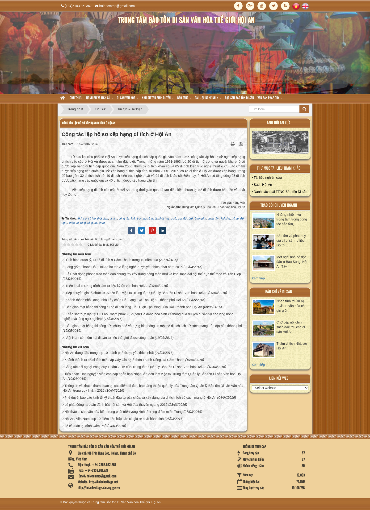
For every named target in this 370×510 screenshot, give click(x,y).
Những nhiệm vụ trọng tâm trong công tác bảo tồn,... (292, 219)
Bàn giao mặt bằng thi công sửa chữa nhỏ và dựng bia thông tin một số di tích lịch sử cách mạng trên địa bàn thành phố (154, 326)
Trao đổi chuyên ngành (279, 205)
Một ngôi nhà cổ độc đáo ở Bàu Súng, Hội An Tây (292, 261)
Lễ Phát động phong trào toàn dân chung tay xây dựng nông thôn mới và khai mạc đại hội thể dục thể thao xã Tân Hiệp (153, 274)
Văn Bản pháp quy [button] (269, 99)
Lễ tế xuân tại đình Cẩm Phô (85, 426)
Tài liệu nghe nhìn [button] (208, 99)
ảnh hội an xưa (278, 123)
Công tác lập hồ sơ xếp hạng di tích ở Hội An (88, 123)
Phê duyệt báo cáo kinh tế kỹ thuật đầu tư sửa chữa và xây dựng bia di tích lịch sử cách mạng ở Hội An (140, 397)
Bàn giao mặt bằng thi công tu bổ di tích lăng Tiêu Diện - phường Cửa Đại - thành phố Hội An (134, 307)
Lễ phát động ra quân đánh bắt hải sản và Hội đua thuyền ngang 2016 (116, 404)
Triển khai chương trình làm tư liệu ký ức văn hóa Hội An (107, 286)
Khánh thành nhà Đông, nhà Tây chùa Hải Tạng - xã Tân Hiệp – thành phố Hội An (126, 300)
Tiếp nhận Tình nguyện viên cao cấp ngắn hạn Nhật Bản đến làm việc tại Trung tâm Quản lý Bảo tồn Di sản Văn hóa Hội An (152, 376)
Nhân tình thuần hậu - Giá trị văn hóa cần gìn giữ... (292, 305)
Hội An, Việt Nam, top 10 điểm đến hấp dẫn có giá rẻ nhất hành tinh (114, 419)
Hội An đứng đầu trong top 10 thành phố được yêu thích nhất (109, 353)
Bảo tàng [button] (184, 99)
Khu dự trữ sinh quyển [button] (158, 99)
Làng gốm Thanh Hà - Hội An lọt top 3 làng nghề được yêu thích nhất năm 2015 (124, 267)
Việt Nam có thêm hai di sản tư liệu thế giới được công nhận (110, 338)
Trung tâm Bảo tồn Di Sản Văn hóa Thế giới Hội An (126, 502)
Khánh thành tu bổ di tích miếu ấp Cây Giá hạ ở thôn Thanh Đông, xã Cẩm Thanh (124, 360)
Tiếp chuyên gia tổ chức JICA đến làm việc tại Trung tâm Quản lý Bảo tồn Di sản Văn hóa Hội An (136, 293)
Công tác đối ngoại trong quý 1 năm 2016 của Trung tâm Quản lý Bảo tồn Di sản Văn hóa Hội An (135, 367)
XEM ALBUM (280, 143)
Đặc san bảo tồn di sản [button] (239, 98)
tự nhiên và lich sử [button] (99, 99)
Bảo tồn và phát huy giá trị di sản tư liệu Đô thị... (291, 240)
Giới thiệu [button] (76, 98)
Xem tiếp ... (260, 278)
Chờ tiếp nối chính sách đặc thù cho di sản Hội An (291, 327)
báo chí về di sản (278, 292)
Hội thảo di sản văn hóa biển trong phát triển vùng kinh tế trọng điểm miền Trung (123, 412)
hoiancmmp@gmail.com (117, 6)
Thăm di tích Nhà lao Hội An (292, 346)
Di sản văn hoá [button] (127, 99)
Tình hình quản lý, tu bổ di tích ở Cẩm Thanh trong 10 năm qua (112, 260)
